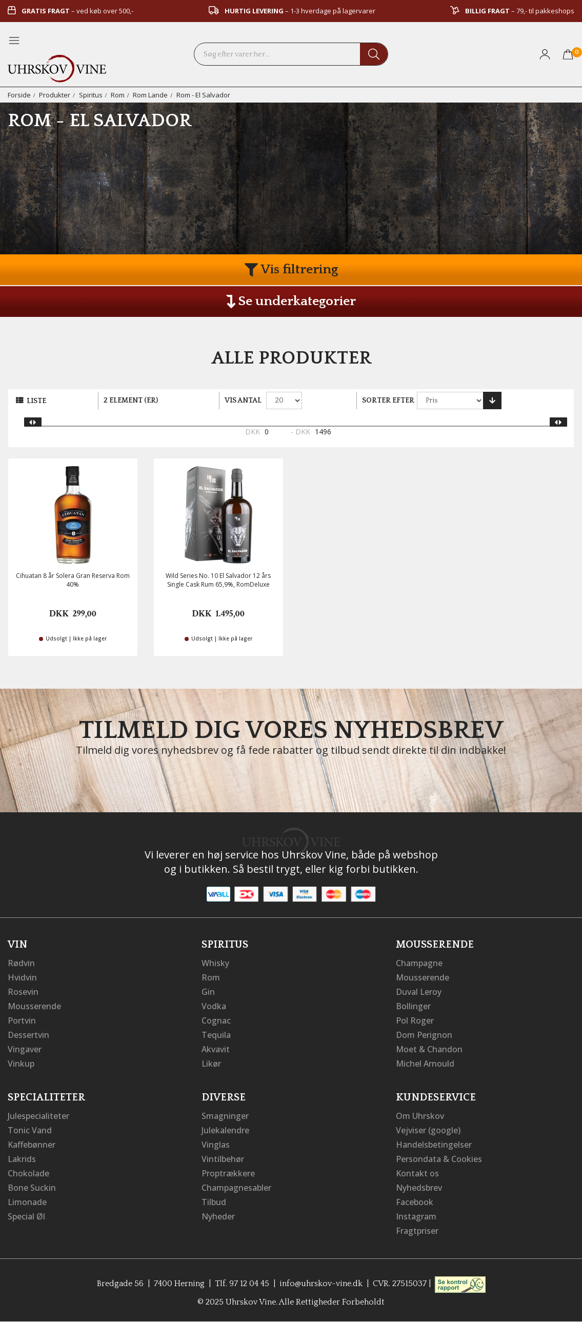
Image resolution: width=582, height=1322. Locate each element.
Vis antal (243, 400)
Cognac (216, 1020)
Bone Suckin (32, 1187)
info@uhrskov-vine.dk (321, 1283)
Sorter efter (388, 400)
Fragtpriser (417, 1230)
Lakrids (22, 1159)
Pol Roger (415, 1020)
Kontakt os (417, 1173)
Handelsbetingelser (434, 1144)
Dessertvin (28, 1034)
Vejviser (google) (428, 1130)
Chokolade (28, 1173)
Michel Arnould (425, 1063)
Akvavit (216, 1049)
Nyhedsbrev (419, 1187)
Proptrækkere (228, 1173)
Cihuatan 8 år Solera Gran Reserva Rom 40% (73, 580)
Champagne (419, 963)
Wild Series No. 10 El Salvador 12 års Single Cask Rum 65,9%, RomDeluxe (218, 580)
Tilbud (214, 1202)
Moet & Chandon (429, 1049)
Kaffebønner (31, 1144)
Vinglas (216, 1144)
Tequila (216, 1034)
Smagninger (225, 1115)
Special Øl (26, 1216)
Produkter (54, 94)
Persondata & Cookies (439, 1159)
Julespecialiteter (38, 1115)
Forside (19, 94)
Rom (118, 94)
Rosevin (23, 991)
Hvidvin (22, 977)
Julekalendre (225, 1130)
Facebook (414, 1202)
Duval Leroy (418, 991)
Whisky (215, 963)
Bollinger (413, 1006)
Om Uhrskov (420, 1115)
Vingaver (25, 1049)
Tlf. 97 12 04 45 (242, 1283)
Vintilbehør (223, 1159)
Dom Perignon (424, 1034)
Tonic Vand (30, 1130)
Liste (36, 401)
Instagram (416, 1216)
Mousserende (34, 1006)
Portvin (22, 1020)
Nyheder (218, 1216)
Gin (208, 991)
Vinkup (21, 1063)
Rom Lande (150, 94)
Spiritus (91, 94)
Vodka (214, 1006)
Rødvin (21, 963)
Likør (211, 1063)
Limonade (27, 1202)
